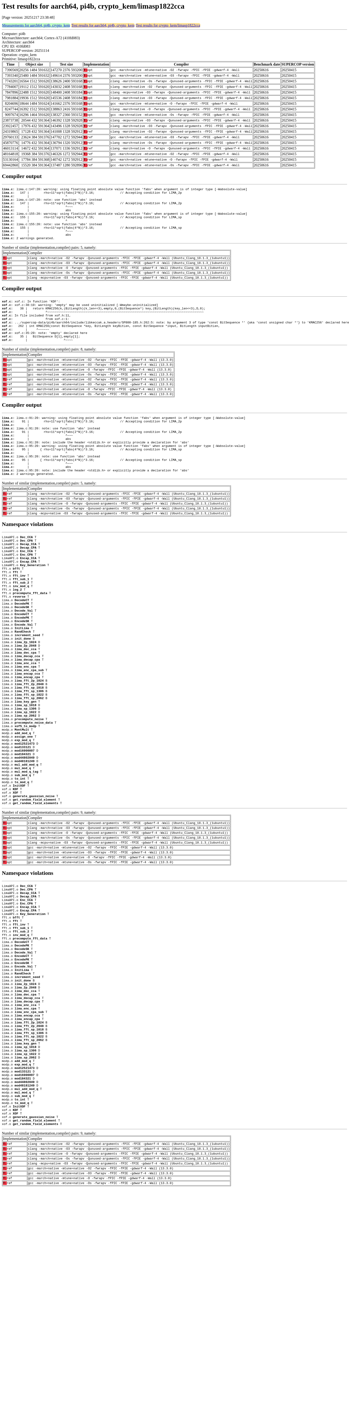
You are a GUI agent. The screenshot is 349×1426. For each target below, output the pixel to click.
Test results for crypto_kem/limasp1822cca (168, 25)
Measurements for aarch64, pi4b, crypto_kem (36, 25)
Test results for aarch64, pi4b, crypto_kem (102, 25)
